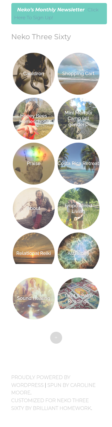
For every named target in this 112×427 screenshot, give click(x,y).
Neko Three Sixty (41, 36)
